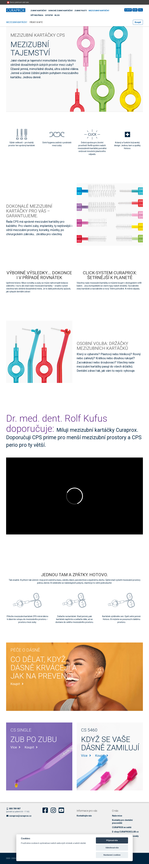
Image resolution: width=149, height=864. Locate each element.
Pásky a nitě (36, 22)
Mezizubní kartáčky (99, 10)
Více (16, 747)
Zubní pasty (80, 10)
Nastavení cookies (111, 855)
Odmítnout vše (112, 848)
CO (140, 10)
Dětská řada (37, 15)
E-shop (128, 10)
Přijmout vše (112, 840)
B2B (135, 10)
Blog (57, 15)
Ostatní (49, 15)
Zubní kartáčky (39, 10)
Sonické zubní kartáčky (60, 10)
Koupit (138, 22)
